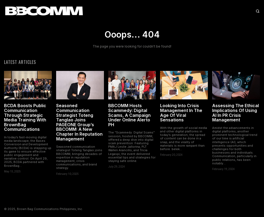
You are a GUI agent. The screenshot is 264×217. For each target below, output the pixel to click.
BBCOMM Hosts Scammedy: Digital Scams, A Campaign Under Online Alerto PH (129, 115)
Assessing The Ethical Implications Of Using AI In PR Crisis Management (235, 112)
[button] (220, 11)
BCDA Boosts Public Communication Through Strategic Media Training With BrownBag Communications (25, 117)
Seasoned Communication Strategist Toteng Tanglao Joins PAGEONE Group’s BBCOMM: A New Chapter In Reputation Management (79, 122)
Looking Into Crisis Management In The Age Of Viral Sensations (181, 112)
